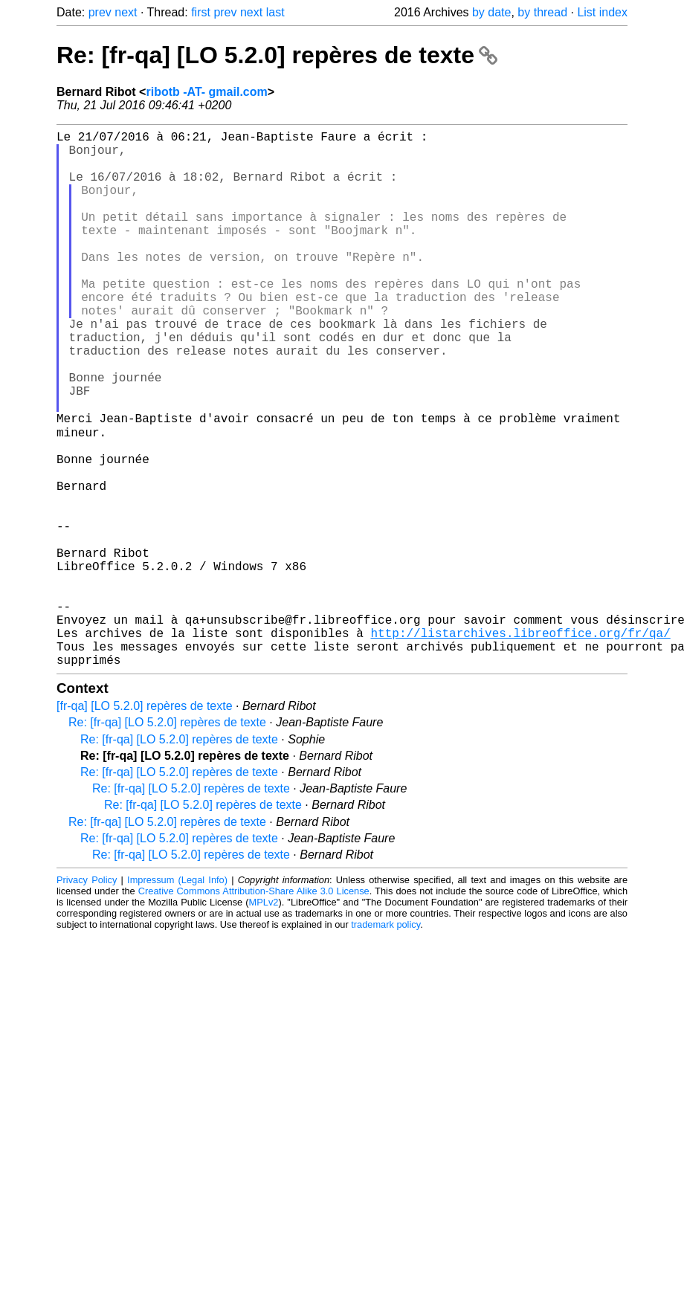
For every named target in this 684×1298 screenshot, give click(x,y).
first (200, 12)
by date (491, 12)
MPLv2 (264, 1019)
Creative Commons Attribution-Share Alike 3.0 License (254, 1008)
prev (100, 12)
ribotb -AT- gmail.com (206, 91)
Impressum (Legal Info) (177, 997)
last (275, 12)
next (125, 12)
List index (602, 12)
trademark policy (385, 1041)
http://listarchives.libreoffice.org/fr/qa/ (520, 744)
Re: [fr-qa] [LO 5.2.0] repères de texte (277, 55)
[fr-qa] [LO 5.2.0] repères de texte (145, 823)
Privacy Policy (87, 997)
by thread (542, 12)
